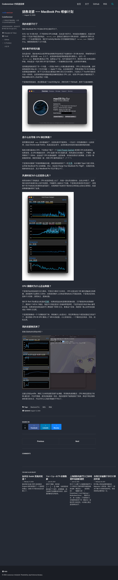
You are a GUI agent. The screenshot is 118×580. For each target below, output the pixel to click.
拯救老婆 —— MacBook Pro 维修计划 (47, 12)
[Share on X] (25, 474)
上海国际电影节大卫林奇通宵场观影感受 (81, 525)
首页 (78, 4)
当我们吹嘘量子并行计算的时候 (105, 525)
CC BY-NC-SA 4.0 (7, 30)
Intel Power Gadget (71, 174)
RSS (104, 4)
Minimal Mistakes (40, 575)
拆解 (51, 340)
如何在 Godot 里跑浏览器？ (32, 525)
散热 (44, 455)
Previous (41, 488)
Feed (5, 571)
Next (77, 488)
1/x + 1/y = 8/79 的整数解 (56, 525)
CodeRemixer (8, 17)
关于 (86, 4)
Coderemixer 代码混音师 (13, 4)
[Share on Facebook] (35, 474)
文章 (79, 192)
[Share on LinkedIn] (46, 474)
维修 (50, 455)
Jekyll (32, 575)
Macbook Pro (35, 455)
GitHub (95, 4)
